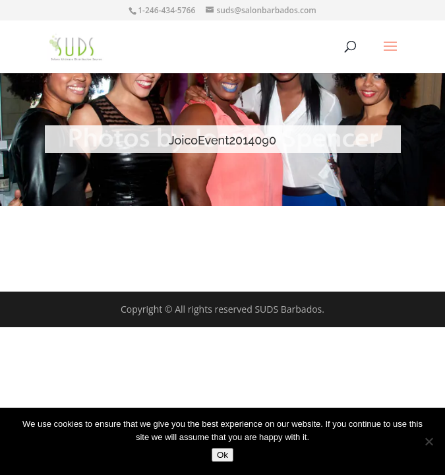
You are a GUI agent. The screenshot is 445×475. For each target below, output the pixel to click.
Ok (222, 455)
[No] (428, 441)
